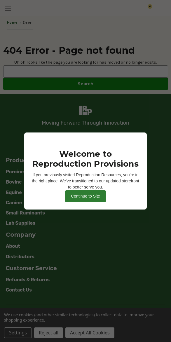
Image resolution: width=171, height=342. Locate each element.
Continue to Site (85, 196)
